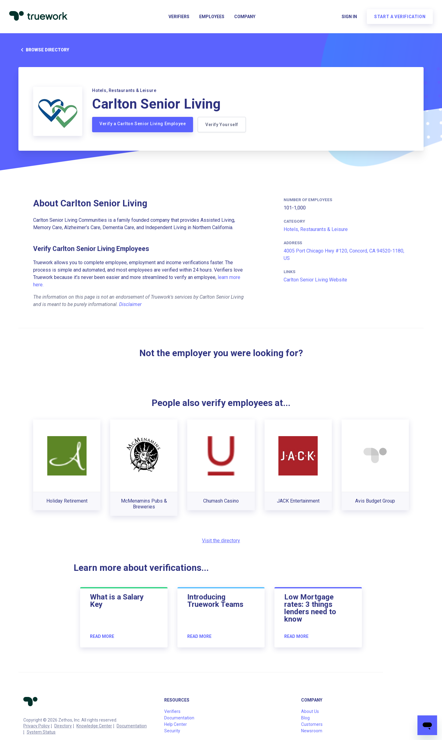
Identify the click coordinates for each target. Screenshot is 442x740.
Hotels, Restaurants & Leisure (316, 229)
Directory (63, 725)
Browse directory (43, 49)
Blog (305, 717)
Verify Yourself (222, 124)
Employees (211, 17)
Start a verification (399, 17)
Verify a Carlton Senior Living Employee (142, 123)
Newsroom (311, 730)
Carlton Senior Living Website (315, 280)
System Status (41, 732)
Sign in (348, 17)
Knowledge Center (94, 725)
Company (244, 17)
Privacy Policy (36, 725)
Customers (312, 724)
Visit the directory (221, 540)
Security (172, 730)
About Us (310, 711)
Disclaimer (130, 304)
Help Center (175, 724)
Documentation (132, 725)
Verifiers (179, 17)
